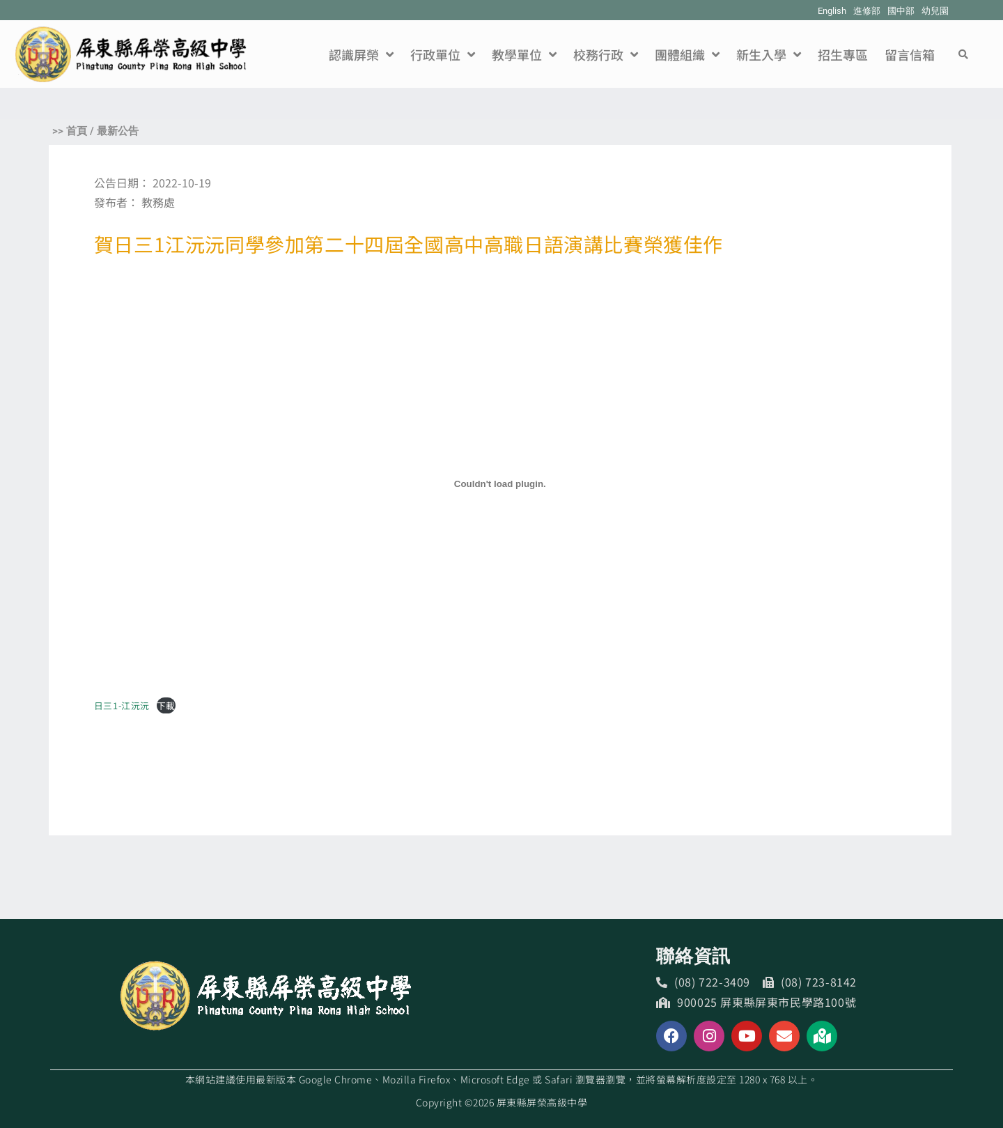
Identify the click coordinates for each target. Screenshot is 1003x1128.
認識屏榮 (361, 54)
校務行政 (605, 54)
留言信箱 (910, 54)
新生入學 (768, 54)
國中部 (901, 11)
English (832, 11)
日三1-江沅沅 (122, 705)
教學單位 (524, 54)
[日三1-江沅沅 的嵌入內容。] (500, 484)
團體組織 (687, 54)
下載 (166, 705)
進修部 (866, 11)
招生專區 (843, 54)
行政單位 (442, 54)
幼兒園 (935, 11)
